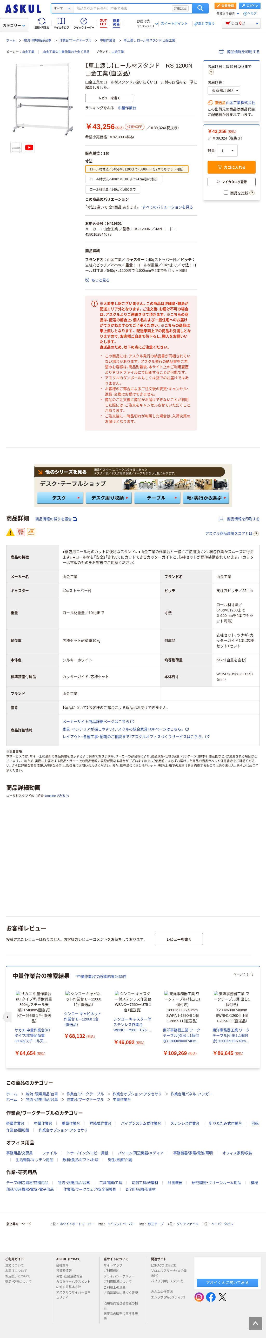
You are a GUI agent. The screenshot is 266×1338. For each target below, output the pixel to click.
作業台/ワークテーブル (75, 40)
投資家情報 (66, 1269)
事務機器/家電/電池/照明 (193, 1151)
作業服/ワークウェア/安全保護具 (89, 1187)
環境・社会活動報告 (71, 1274)
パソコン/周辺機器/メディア (141, 1151)
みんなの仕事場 (164, 1290)
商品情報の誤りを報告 (56, 519)
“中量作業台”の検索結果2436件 (101, 976)
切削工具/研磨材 (145, 1181)
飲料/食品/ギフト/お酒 (81, 1158)
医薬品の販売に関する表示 (121, 1314)
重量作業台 (71, 1121)
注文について (16, 1264)
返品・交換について (20, 1280)
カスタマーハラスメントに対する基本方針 (73, 1282)
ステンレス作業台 (185, 1121)
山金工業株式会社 (240, 103)
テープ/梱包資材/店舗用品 (27, 1181)
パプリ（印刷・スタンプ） (167, 1282)
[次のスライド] (259, 1016)
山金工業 (28, 52)
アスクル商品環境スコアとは (232, 533)
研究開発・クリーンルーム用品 (216, 1181)
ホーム (11, 40)
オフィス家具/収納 (237, 1151)
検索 (200, 8)
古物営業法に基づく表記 (121, 1293)
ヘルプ (252, 13)
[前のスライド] (7, 1016)
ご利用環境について (120, 1280)
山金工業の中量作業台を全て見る (66, 52)
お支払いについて (19, 1274)
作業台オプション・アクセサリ (137, 1092)
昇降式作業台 (100, 1121)
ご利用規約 (113, 1269)
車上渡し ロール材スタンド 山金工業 (149, 40)
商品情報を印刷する (239, 51)
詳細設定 (180, 8)
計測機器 (175, 1181)
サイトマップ (113, 1264)
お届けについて (18, 1269)
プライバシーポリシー (121, 1274)
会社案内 (64, 1264)
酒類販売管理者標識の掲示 (121, 1304)
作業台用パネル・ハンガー (191, 1092)
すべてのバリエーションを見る (167, 207)
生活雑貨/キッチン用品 (34, 1158)
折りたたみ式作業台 (225, 1121)
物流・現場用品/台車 (37, 40)
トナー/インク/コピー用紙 (87, 1151)
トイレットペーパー (121, 1222)
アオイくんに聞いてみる (227, 1280)
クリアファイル (187, 1222)
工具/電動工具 (110, 1181)
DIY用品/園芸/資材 (141, 1187)
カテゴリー (14, 25)
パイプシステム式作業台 (141, 1121)
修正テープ (156, 1222)
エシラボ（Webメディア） (168, 1298)
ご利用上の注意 (117, 1286)
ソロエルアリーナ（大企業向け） (169, 1271)
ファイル (49, 1151)
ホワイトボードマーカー (77, 1222)
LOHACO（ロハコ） (166, 1264)
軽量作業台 (15, 1121)
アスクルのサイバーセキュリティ (73, 1293)
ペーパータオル (222, 1222)
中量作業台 (107, 40)
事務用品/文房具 (19, 1151)
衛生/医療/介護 (120, 1158)
